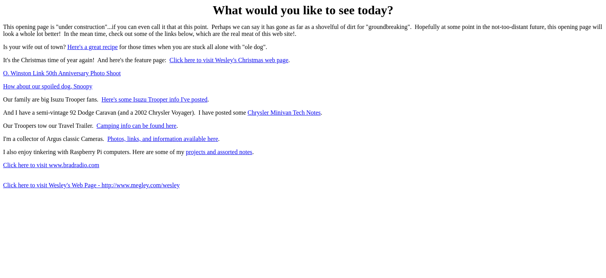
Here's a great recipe (92, 47)
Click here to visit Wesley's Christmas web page (229, 60)
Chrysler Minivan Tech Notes (284, 112)
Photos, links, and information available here (162, 139)
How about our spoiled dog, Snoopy (47, 86)
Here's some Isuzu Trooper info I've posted (155, 99)
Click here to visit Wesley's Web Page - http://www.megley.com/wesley (91, 185)
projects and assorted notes (219, 152)
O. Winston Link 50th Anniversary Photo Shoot (62, 73)
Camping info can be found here (137, 125)
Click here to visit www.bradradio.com (51, 165)
